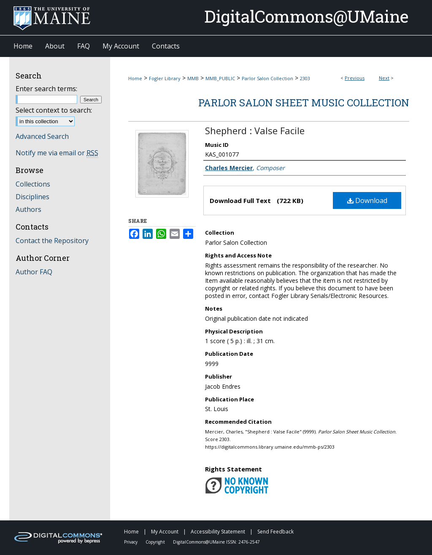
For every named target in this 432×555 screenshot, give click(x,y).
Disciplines (32, 196)
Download (367, 200)
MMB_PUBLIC (220, 78)
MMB (193, 78)
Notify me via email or (57, 152)
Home (135, 78)
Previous (354, 78)
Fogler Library (165, 78)
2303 (305, 78)
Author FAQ (34, 271)
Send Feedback (275, 531)
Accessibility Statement (218, 531)
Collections (33, 184)
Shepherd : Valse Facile (255, 130)
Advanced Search (42, 136)
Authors (28, 209)
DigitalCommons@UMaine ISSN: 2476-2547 (216, 542)
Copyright (156, 542)
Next (384, 78)
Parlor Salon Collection (267, 78)
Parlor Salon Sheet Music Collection (303, 102)
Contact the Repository (52, 240)
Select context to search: (54, 110)
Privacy (131, 542)
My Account (165, 531)
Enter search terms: (46, 88)
